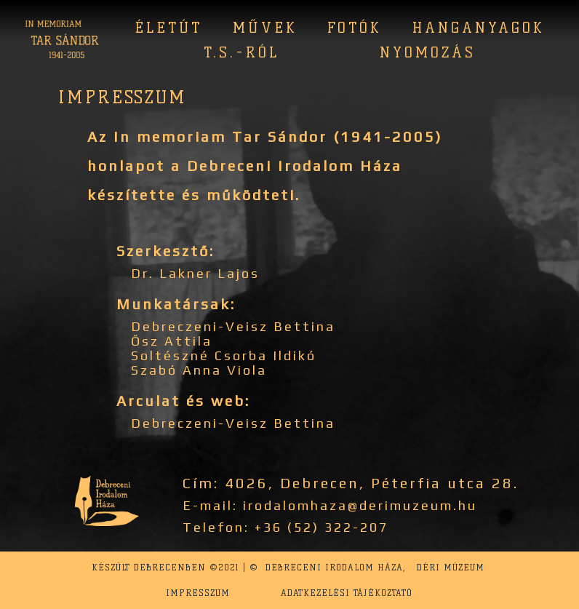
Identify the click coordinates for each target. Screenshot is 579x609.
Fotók (354, 27)
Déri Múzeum (450, 567)
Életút (168, 27)
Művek (265, 27)
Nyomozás (428, 52)
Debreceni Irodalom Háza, (335, 567)
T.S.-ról (241, 52)
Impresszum (198, 592)
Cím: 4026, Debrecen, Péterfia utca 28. (351, 482)
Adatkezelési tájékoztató (346, 592)
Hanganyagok (478, 27)
